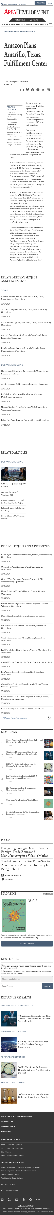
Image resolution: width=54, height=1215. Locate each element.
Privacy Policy (36, 1211)
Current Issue (8, 1127)
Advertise (22, 4)
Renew (49, 3)
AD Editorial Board (42, 24)
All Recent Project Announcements (15, 718)
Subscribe (40, 3)
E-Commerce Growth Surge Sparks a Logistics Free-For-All (13, 125)
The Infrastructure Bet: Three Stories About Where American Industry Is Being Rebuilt (26, 865)
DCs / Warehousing (12, 365)
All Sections (50, 24)
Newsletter (7, 1122)
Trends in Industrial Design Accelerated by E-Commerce (14, 144)
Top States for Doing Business (12, 1178)
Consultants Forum (10, 4)
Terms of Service (48, 1211)
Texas (37, 114)
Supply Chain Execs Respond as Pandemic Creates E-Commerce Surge (14, 135)
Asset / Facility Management (11, 1145)
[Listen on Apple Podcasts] (27, 875)
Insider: (26, 967)
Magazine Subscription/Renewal (17, 1117)
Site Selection (6, 1152)
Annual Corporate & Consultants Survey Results (18, 1171)
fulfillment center (17, 241)
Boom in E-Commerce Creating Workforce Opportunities (14, 115)
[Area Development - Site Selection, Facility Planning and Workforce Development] (27, 12)
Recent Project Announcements (19, 31)
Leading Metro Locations (10, 1174)
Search (34, 20)
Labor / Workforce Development (12, 1148)
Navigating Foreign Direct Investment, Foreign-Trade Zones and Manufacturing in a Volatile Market (26, 852)
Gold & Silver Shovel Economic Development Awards (20, 1167)
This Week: (26, 972)
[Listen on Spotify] (27, 879)
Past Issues (48, 894)
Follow (20, 20)
